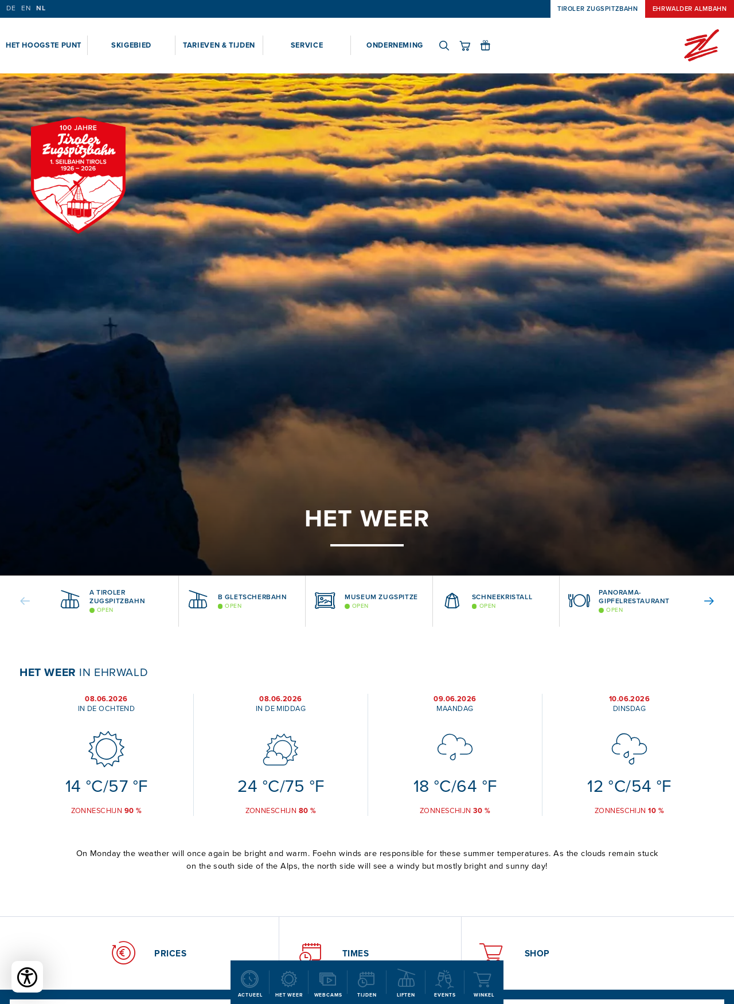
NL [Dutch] (40, 8)
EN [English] (25, 8)
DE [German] (10, 8)
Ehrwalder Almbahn (690, 8)
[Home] (701, 45)
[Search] (449, 45)
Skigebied (131, 45)
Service (307, 45)
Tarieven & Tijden (219, 45)
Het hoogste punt (43, 45)
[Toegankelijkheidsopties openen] (27, 977)
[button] (33, 601)
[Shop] (469, 45)
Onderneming (394, 45)
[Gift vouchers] (490, 45)
